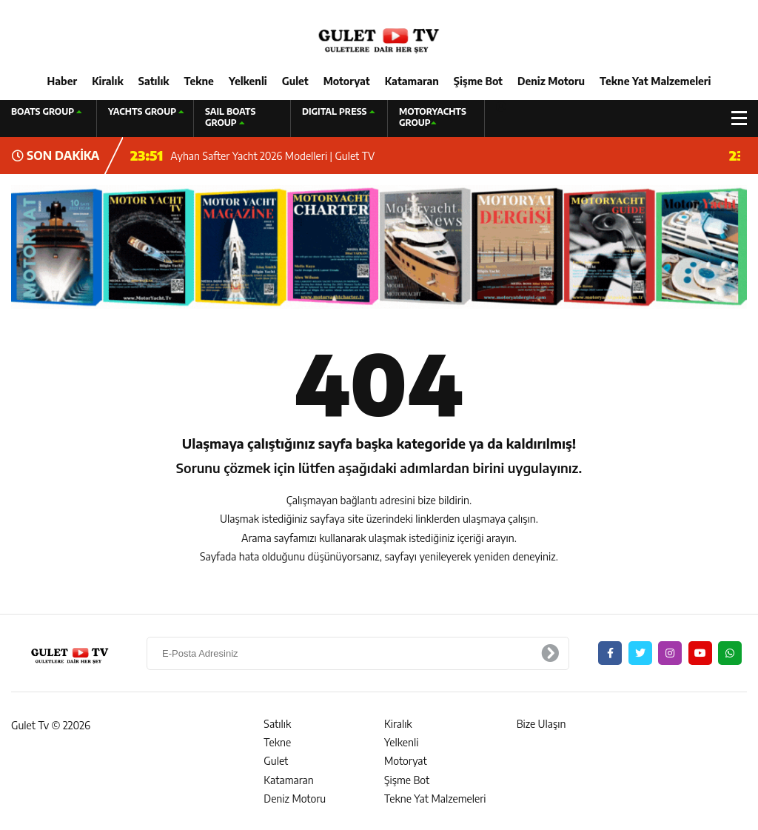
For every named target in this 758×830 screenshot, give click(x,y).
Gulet (295, 81)
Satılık (154, 81)
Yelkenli (248, 81)
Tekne (199, 81)
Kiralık (108, 81)
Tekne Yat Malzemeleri (655, 81)
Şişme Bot (478, 81)
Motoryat (346, 81)
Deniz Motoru (551, 81)
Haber (62, 81)
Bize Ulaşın (541, 723)
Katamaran (412, 81)
